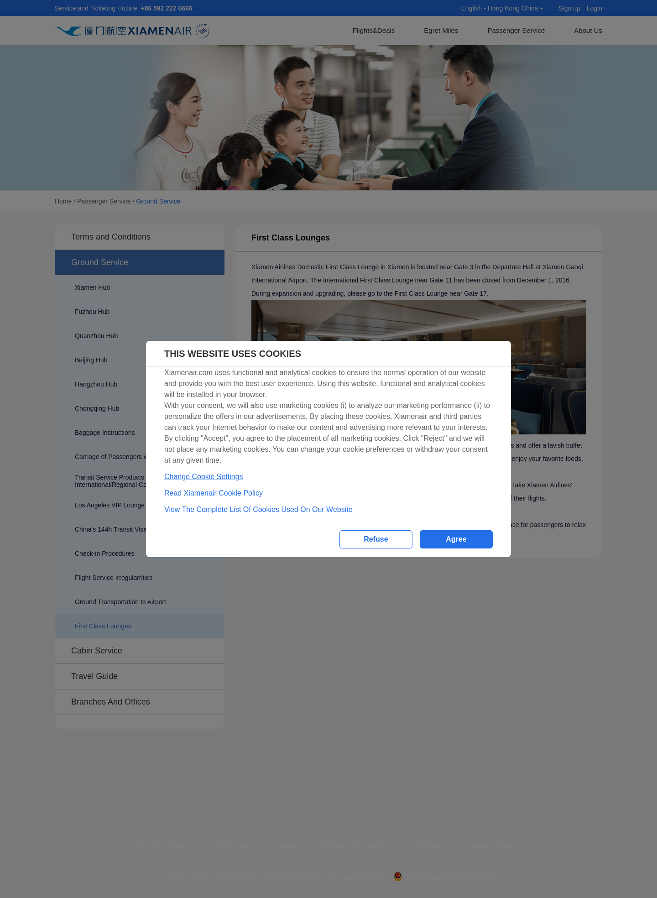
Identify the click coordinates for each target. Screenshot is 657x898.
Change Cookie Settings (203, 476)
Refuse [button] (376, 539)
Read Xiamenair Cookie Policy (213, 493)
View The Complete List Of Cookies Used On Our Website (258, 509)
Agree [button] (456, 539)
